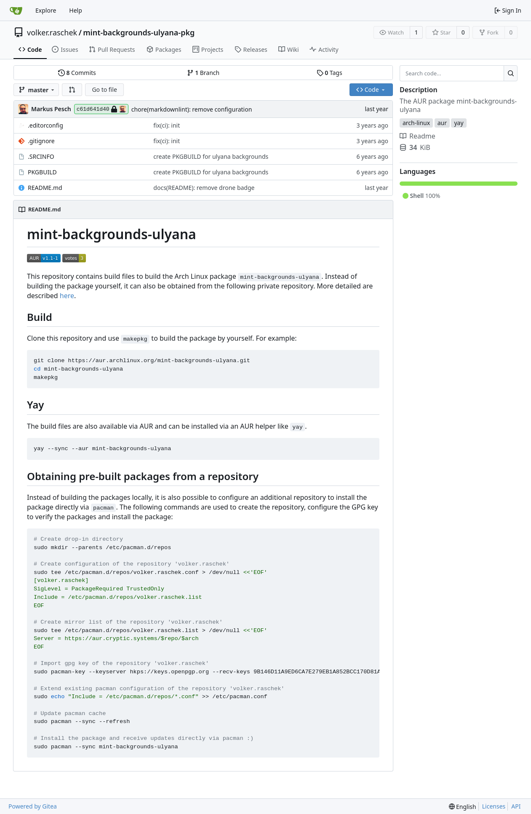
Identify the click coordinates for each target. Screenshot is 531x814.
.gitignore (41, 141)
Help (75, 10)
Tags (329, 73)
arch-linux (416, 123)
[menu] (462, 807)
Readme (417, 136)
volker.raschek (52, 32)
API (515, 806)
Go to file (104, 89)
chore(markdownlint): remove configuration (191, 109)
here (67, 295)
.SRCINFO (41, 156)
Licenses (494, 806)
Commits (77, 73)
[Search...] (511, 73)
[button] (72, 89)
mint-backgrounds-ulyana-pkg (139, 32)
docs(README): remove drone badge (203, 188)
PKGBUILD (42, 172)
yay (458, 123)
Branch (203, 73)
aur (442, 123)
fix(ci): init (166, 125)
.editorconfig (45, 125)
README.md (45, 188)
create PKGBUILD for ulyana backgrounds (210, 156)
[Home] (16, 10)
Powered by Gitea (32, 806)
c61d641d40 (101, 109)
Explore (45, 10)
